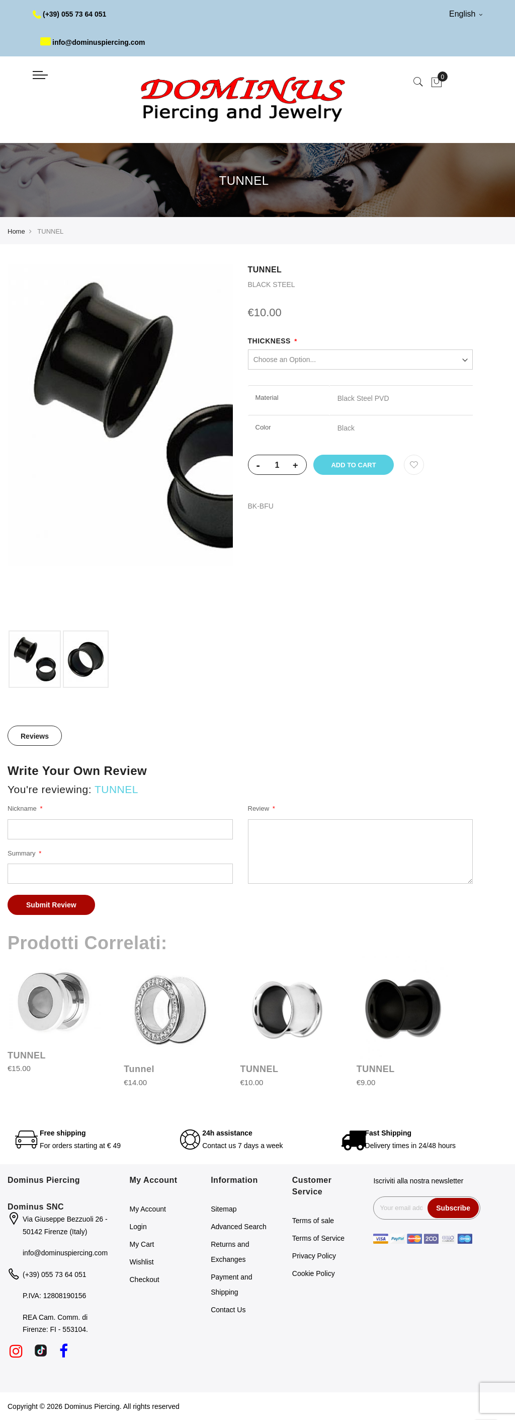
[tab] (35, 736)
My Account (148, 1209)
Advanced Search (239, 1227)
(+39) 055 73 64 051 (70, 14)
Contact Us (228, 1310)
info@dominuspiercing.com (92, 42)
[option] (35, 659)
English (465, 14)
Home (16, 231)
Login (138, 1227)
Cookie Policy (313, 1273)
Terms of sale (313, 1221)
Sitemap (223, 1209)
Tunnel (139, 1069)
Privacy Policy (314, 1256)
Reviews (35, 736)
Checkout (144, 1279)
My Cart (142, 1244)
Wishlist (142, 1262)
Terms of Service (318, 1238)
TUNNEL (27, 1055)
